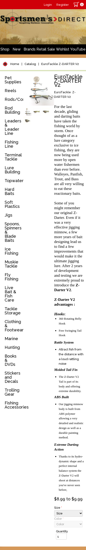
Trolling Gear (12, 392)
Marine (11, 338)
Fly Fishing (11, 276)
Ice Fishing (11, 251)
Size (58, 507)
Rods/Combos (13, 99)
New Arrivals (16, 50)
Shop (4, 49)
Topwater (13, 180)
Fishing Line (11, 144)
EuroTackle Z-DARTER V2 (60, 63)
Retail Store (41, 50)
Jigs (8, 215)
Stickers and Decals (12, 377)
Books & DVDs (11, 360)
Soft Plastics (12, 204)
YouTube (78, 49)
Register (62, 4)
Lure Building (12, 169)
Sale (51, 49)
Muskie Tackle (11, 263)
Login (48, 4)
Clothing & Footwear (13, 325)
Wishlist (62, 49)
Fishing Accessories (13, 405)
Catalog (30, 63)
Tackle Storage (13, 310)
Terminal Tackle (13, 156)
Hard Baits (9, 191)
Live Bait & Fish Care (10, 293)
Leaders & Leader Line (13, 127)
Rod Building (12, 110)
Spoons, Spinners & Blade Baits (13, 232)
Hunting (12, 347)
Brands (30, 49)
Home (14, 63)
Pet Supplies (13, 79)
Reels (10, 90)
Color (59, 518)
